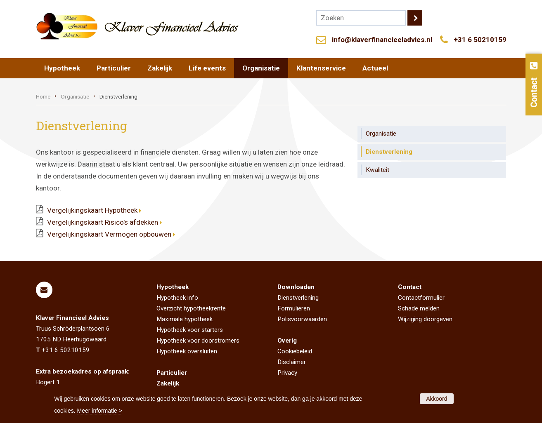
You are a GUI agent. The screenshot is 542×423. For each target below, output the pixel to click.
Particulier (171, 372)
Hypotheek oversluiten (186, 351)
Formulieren (293, 308)
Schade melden (419, 308)
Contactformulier (421, 297)
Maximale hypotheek (184, 319)
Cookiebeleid (294, 351)
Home (43, 96)
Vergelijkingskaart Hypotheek (92, 210)
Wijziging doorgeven (425, 319)
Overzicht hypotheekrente (191, 308)
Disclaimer (291, 362)
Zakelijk (167, 383)
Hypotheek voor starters (189, 330)
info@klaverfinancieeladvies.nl (382, 39)
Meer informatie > (99, 410)
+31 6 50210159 (480, 39)
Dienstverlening (298, 297)
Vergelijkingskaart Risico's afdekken (102, 222)
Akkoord (436, 398)
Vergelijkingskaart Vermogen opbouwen (109, 234)
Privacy (287, 372)
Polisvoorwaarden (302, 319)
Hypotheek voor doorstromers (197, 340)
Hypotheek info (177, 297)
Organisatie (75, 96)
